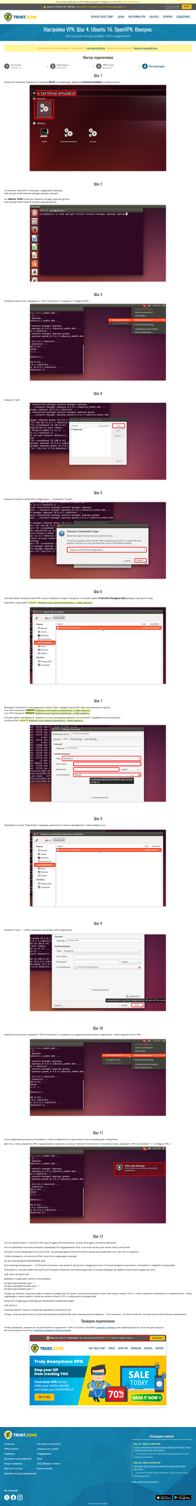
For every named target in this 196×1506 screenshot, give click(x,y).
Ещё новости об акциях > (145, 1481)
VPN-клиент (11, 1448)
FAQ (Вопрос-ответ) (48, 1463)
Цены (121, 17)
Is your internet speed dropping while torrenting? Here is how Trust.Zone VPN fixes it (162, 1449)
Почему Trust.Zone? (102, 17)
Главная (9, 1444)
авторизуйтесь (96, 48)
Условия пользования (17, 1458)
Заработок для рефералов (20, 1473)
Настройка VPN (136, 17)
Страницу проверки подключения (52, 1330)
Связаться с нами (47, 1448)
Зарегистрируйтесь (145, 48)
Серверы (167, 17)
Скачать (154, 17)
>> (101, 6)
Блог (40, 1458)
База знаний (44, 1468)
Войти (186, 7)
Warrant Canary (13, 1468)
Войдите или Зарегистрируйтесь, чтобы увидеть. (65, 602)
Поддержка (183, 17)
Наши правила (13, 1463)
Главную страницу (105, 1327)
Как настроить (131, 1)
